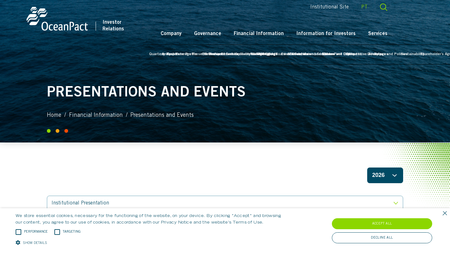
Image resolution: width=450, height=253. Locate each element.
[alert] (225, 230)
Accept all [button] (382, 223)
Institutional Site (350, 7)
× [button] (444, 213)
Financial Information (279, 33)
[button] (152, 242)
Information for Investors (346, 33)
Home (54, 115)
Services (398, 33)
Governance (228, 33)
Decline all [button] (382, 238)
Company (191, 33)
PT (385, 7)
